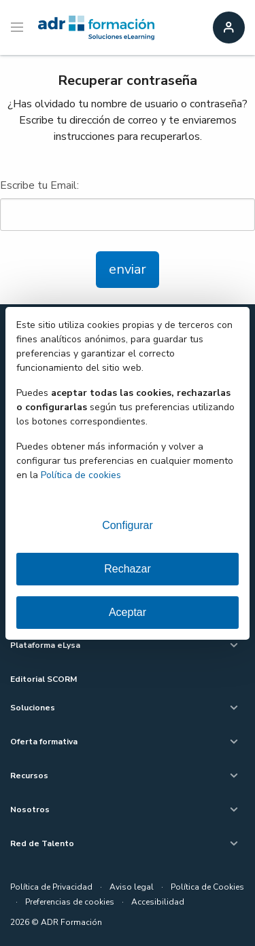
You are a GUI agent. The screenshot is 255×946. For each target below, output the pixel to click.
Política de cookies (81, 475)
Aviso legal (131, 886)
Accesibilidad (157, 901)
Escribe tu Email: (127, 204)
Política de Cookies (207, 886)
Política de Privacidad (51, 886)
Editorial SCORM (43, 679)
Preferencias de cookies (69, 901)
